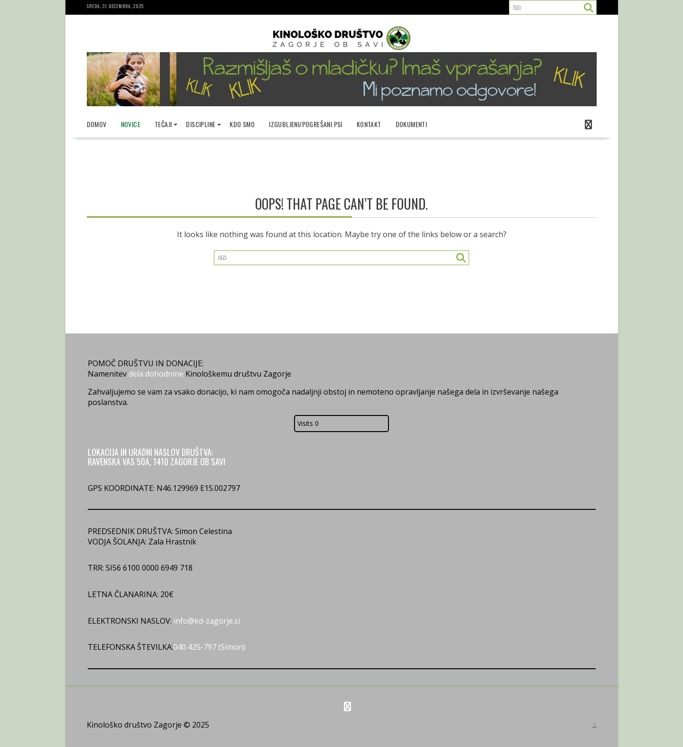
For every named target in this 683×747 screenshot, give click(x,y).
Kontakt (369, 124)
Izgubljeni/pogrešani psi (305, 124)
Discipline (200, 124)
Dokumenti (411, 124)
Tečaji (163, 124)
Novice (130, 124)
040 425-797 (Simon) (209, 647)
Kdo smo (242, 124)
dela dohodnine (156, 374)
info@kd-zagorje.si (206, 621)
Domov (97, 124)
